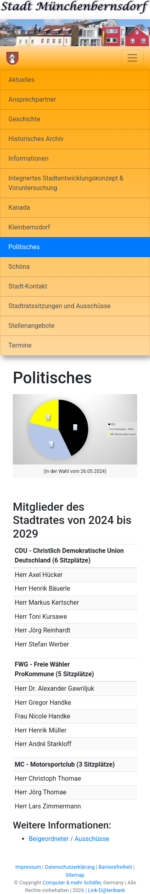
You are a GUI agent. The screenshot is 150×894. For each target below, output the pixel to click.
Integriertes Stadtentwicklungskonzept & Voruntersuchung (65, 183)
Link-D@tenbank (106, 890)
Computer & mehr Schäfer (71, 883)
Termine (20, 345)
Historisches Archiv (36, 139)
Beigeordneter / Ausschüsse (69, 839)
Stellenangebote (31, 325)
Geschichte (24, 119)
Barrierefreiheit (115, 867)
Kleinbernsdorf (29, 227)
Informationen (28, 158)
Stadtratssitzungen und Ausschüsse (59, 306)
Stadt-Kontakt (27, 286)
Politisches (24, 247)
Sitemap (75, 875)
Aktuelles (21, 80)
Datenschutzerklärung (70, 867)
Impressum (28, 867)
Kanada (19, 207)
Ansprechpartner (32, 99)
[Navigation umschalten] (132, 58)
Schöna (19, 266)
